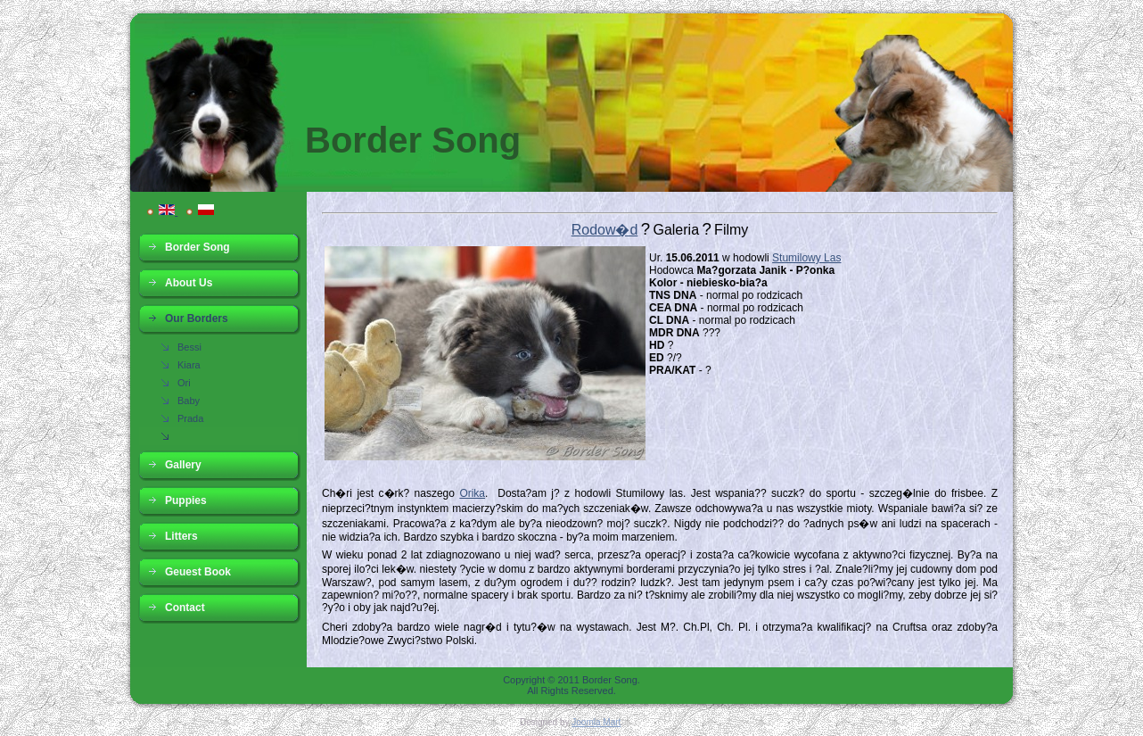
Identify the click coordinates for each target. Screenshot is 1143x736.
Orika (472, 493)
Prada (190, 418)
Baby (188, 400)
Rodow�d (605, 229)
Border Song (413, 140)
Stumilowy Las (806, 258)
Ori (184, 382)
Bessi (189, 347)
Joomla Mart (596, 722)
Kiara (189, 365)
